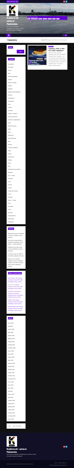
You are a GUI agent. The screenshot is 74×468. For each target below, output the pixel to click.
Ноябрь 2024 (11, 372)
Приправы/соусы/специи (14, 169)
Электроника (11, 219)
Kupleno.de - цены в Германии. (13, 20)
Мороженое (11, 135)
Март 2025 (10, 360)
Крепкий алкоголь (12, 126)
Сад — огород (11, 175)
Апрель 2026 (11, 329)
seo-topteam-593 (12, 278)
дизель (57, 18)
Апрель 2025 (11, 357)
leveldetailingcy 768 (13, 306)
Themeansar (30, 464)
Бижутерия (10, 67)
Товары (10, 188)
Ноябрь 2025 (11, 341)
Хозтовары (10, 206)
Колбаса (10, 107)
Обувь (9, 150)
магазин (40, 18)
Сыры (9, 181)
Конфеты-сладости (12, 113)
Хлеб (9, 203)
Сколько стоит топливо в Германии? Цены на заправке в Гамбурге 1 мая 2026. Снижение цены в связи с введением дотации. (15, 262)
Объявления (11, 157)
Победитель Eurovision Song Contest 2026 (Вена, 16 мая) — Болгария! (15, 249)
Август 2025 (11, 351)
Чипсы (9, 209)
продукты (45, 18)
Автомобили (11, 64)
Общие (9, 154)
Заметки (10, 85)
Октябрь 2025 (11, 345)
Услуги (9, 194)
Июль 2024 (10, 385)
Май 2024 (10, 391)
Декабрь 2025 (11, 338)
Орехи (9, 163)
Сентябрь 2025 (11, 348)
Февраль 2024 (11, 400)
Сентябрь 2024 (11, 379)
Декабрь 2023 (11, 406)
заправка (49, 18)
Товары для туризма (13, 191)
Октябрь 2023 (11, 413)
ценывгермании (34, 18)
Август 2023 (11, 419)
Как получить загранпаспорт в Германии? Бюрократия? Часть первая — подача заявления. (15, 242)
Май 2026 (10, 326)
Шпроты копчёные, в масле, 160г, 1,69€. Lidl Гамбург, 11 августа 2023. (15, 280)
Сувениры (10, 178)
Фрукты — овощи (12, 200)
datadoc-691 (11, 300)
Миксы (9, 132)
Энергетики (10, 222)
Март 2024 (10, 397)
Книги (9, 104)
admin (59, 52)
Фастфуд (10, 197)
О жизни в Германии (13, 147)
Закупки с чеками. (12, 82)
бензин (54, 18)
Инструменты (11, 98)
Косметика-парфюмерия (14, 120)
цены (29, 18)
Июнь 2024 (10, 388)
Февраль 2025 (11, 363)
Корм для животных (13, 116)
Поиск (10, 47)
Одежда (10, 160)
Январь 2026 (11, 335)
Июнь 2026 (10, 323)
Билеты (10, 70)
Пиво (9, 166)
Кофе (9, 123)
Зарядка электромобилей (14, 92)
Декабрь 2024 (11, 369)
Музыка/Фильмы (12, 138)
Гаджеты (10, 79)
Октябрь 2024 (11, 375)
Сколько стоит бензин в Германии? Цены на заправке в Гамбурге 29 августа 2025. (15, 295)
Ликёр (9, 129)
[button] (63, 35)
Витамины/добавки (12, 76)
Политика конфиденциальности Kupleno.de (58, 465)
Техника (10, 185)
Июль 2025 (10, 354)
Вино (9, 73)
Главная (43, 40)
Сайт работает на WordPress (13, 464)
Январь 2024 (11, 403)
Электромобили (12, 215)
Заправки (10, 89)
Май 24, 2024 (53, 52)
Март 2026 (10, 332)
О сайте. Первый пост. (62, 462)
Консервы (10, 110)
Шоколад (10, 212)
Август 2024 (11, 382)
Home (56, 462)
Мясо (9, 141)
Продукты (10, 172)
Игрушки (10, 95)
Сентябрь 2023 (11, 416)
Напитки (10, 144)
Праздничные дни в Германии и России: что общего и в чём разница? (16, 235)
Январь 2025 (11, 366)
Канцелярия (11, 101)
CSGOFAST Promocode (14, 291)
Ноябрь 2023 (11, 410)
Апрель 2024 (11, 394)
